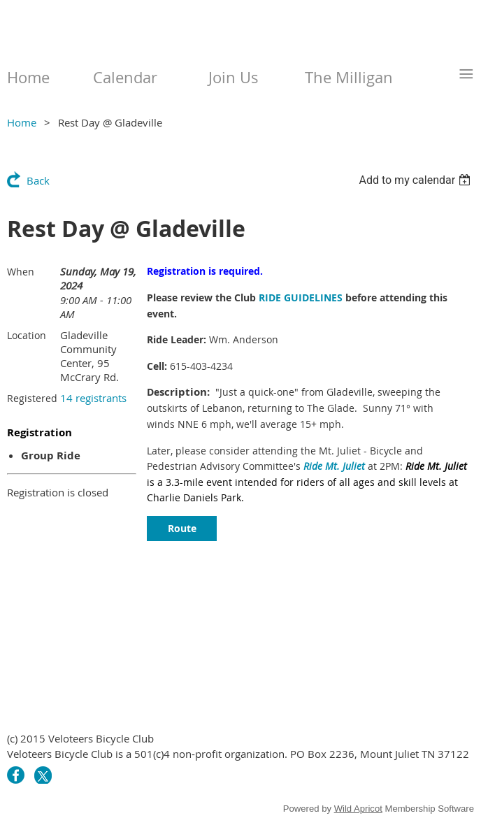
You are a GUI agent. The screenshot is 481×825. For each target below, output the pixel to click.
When (20, 271)
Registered (32, 398)
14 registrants (93, 398)
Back (38, 180)
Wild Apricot (358, 808)
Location (26, 335)
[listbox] (416, 180)
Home (21, 122)
